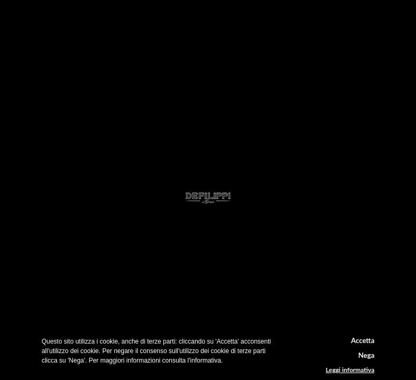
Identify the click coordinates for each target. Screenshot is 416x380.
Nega (366, 355)
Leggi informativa (350, 370)
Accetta (362, 340)
